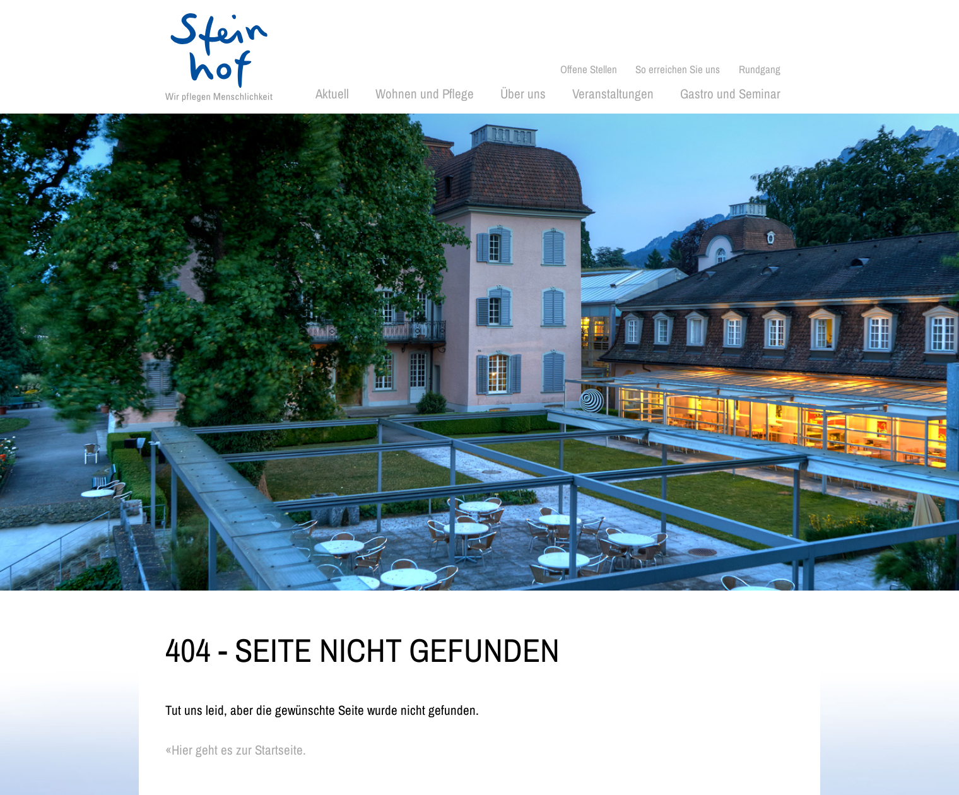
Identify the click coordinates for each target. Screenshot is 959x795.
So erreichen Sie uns (677, 69)
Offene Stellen (588, 69)
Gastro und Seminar (730, 94)
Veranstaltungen (613, 94)
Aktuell (332, 94)
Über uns (523, 94)
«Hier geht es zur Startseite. (235, 750)
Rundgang (759, 69)
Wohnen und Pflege (424, 94)
